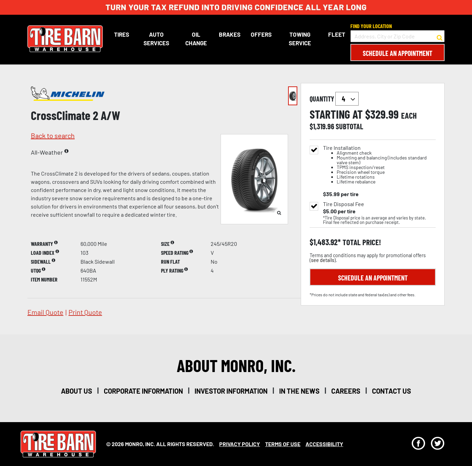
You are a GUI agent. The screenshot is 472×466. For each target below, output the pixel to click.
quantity (334, 99)
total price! (361, 242)
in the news (299, 391)
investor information (231, 391)
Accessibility (324, 444)
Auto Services (156, 39)
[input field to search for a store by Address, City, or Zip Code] (397, 36)
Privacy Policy (239, 444)
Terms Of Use (282, 444)
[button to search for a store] (440, 36)
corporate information (143, 391)
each (409, 115)
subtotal (349, 126)
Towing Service (300, 39)
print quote (85, 312)
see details (322, 260)
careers (345, 391)
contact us (391, 391)
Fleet (336, 34)
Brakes (229, 34)
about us (76, 391)
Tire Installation (379, 164)
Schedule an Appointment (397, 53)
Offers (260, 34)
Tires (121, 34)
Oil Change (196, 39)
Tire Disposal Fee (343, 204)
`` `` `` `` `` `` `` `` (347, 99)
